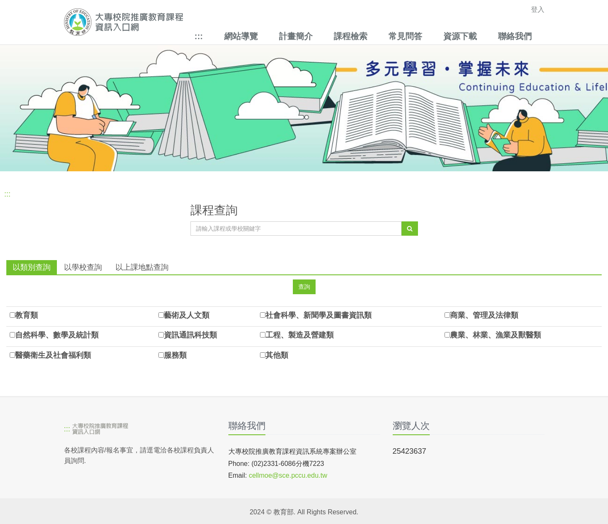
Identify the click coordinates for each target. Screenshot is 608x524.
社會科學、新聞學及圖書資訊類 (318, 315)
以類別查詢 (32, 267)
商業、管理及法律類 (484, 315)
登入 (537, 9)
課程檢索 (350, 36)
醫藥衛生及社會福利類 (53, 355)
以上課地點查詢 (142, 267)
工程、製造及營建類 (299, 335)
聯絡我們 (515, 36)
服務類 (175, 355)
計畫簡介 (296, 36)
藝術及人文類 (186, 315)
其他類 (276, 355)
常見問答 (405, 36)
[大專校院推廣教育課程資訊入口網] (257, 22)
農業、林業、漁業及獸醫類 (495, 335)
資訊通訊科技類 (190, 335)
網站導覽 (241, 36)
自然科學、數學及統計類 (57, 335)
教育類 (26, 315)
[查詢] (410, 228)
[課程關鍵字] (296, 228)
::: (199, 36)
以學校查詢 (83, 267)
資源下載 (460, 36)
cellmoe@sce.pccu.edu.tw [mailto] (288, 475)
